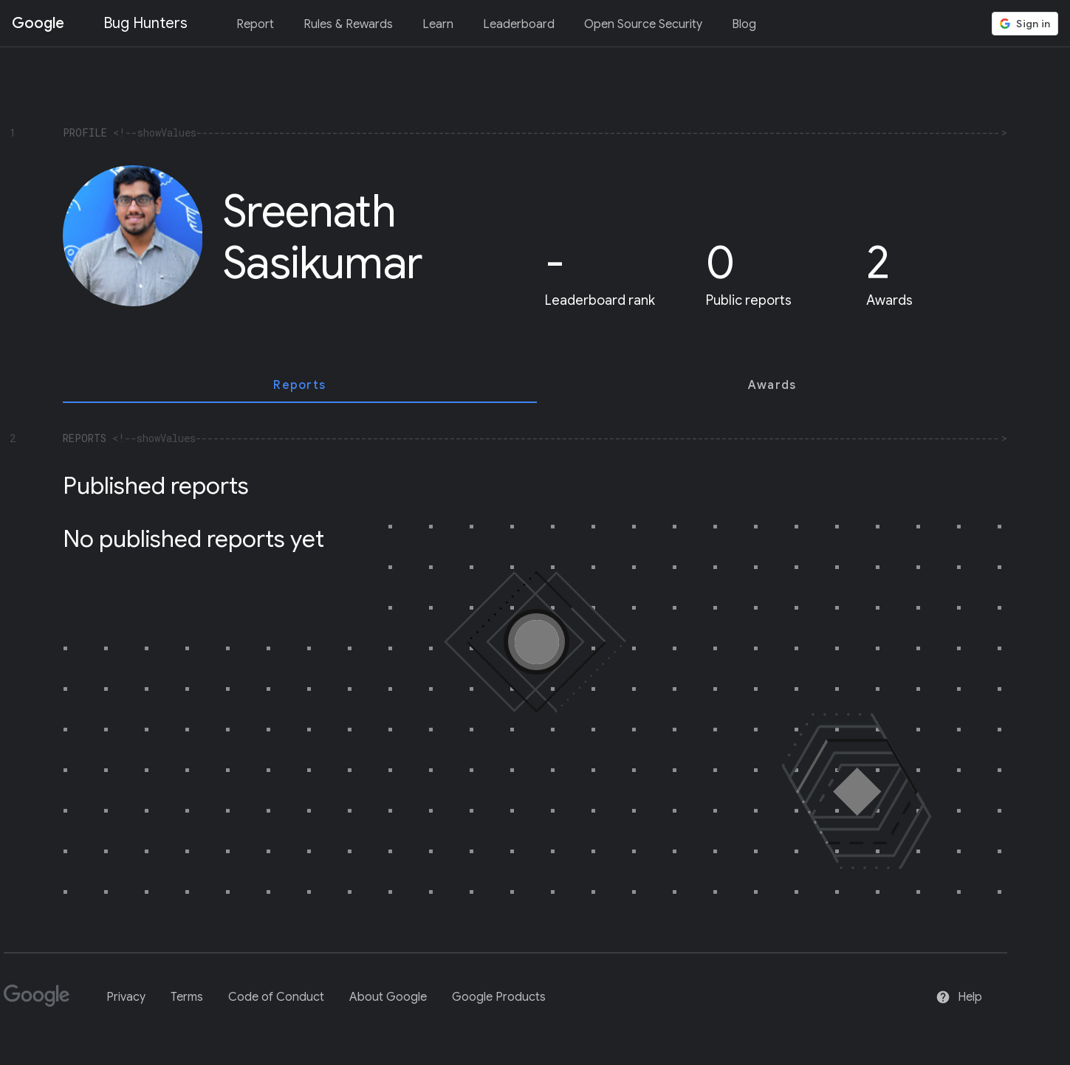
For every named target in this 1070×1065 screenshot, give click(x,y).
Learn (437, 24)
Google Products (499, 997)
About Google (388, 997)
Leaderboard (519, 24)
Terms (187, 997)
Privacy (125, 997)
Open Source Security (643, 24)
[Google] (42, 1002)
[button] (1025, 23)
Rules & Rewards (348, 24)
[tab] (300, 385)
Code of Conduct (276, 997)
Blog (744, 24)
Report (255, 24)
